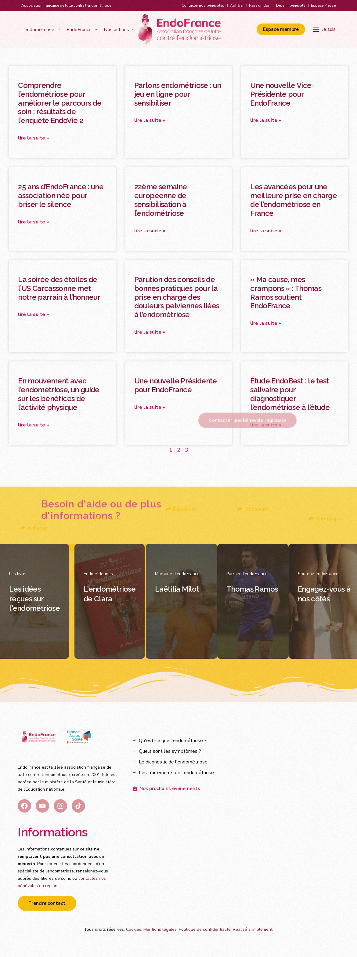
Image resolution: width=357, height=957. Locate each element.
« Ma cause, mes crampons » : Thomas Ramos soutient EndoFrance (285, 292)
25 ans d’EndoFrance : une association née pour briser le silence (60, 195)
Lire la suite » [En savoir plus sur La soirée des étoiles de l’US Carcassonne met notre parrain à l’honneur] (33, 314)
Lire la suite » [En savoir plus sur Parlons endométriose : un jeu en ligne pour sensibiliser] (149, 120)
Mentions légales (160, 929)
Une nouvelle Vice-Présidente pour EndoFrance (282, 94)
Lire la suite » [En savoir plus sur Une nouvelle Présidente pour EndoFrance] (149, 407)
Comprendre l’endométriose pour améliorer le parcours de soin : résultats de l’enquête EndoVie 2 (59, 103)
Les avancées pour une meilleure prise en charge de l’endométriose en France (293, 199)
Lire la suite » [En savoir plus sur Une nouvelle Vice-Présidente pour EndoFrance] (265, 120)
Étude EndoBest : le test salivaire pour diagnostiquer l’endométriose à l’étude (290, 393)
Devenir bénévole (290, 5)
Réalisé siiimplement (252, 929)
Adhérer (236, 5)
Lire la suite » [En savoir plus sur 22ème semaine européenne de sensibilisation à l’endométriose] (149, 230)
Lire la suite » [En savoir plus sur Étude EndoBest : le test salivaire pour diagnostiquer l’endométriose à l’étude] (265, 425)
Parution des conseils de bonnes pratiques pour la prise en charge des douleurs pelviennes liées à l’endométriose (176, 297)
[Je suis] (324, 29)
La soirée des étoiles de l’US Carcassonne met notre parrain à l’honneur (59, 288)
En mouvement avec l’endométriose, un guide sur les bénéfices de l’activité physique (58, 393)
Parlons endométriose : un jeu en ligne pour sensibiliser (177, 94)
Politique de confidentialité (205, 929)
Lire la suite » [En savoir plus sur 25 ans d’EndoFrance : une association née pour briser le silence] (33, 222)
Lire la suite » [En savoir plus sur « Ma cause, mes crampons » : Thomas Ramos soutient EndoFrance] (265, 323)
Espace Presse (323, 5)
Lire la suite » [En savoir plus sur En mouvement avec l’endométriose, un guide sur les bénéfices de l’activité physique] (33, 425)
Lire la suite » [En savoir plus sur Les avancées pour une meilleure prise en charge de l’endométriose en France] (265, 230)
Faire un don (259, 5)
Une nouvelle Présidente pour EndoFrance (175, 385)
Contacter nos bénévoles (203, 5)
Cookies (133, 929)
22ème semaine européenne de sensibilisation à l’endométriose (160, 199)
